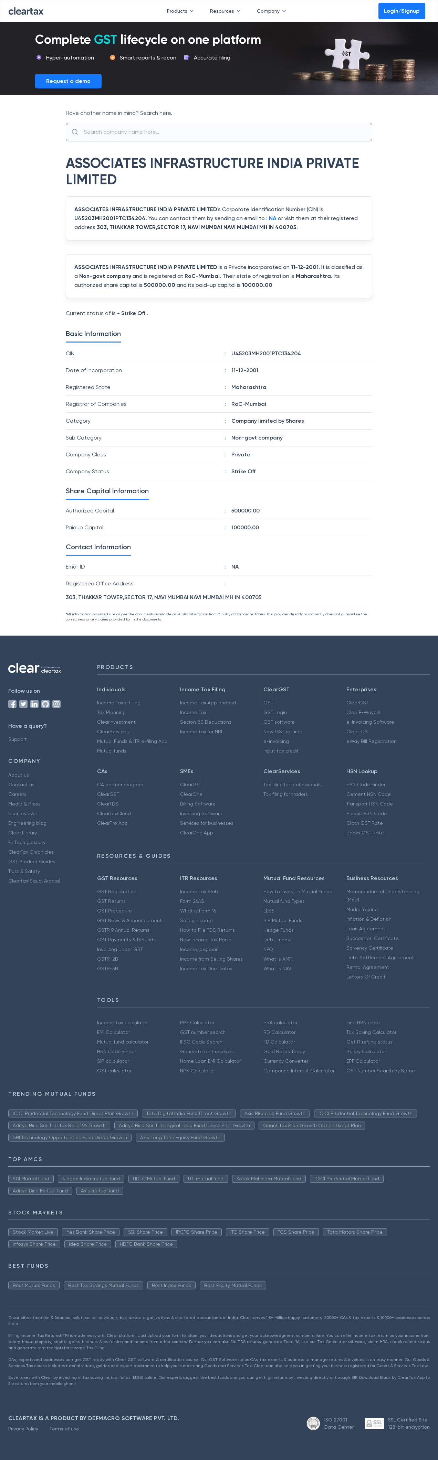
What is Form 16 (198, 910)
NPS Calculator (197, 1070)
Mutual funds (111, 751)
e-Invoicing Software (370, 722)
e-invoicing (276, 741)
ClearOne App (196, 832)
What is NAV (277, 968)
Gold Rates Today (284, 1051)
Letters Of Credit (366, 977)
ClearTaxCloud (114, 813)
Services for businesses (206, 823)
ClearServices (113, 731)
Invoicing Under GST (120, 949)
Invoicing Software (201, 813)
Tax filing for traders (285, 794)
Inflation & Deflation (369, 919)
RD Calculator (279, 1032)
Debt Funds (276, 939)
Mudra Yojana (362, 909)
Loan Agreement (365, 928)
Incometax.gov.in (199, 949)
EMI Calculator (113, 1032)
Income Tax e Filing (118, 702)
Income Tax (193, 712)
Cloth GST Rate (364, 823)
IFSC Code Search (201, 1042)
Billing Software (198, 804)
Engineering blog (27, 823)
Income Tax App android (208, 702)
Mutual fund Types (284, 901)
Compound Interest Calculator (298, 1070)
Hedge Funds (278, 930)
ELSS (268, 910)
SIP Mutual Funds (282, 920)
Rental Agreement (367, 967)
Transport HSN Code (369, 804)
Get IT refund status (369, 1042)
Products (181, 11)
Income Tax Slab (199, 891)
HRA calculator (280, 1022)
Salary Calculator (366, 1051)
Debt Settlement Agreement (380, 957)
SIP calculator (113, 1061)
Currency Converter (285, 1061)
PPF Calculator (197, 1022)
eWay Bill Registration (371, 741)
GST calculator (114, 1070)
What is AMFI (278, 959)
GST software (279, 722)
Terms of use (64, 1428)
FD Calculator (279, 1042)
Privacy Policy (23, 1428)
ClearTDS (357, 731)
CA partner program (120, 784)
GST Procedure (114, 910)
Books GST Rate (365, 832)
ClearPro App (112, 823)
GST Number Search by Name (380, 1070)
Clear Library (22, 832)
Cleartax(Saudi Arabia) (34, 881)
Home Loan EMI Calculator (210, 1061)
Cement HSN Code (368, 794)
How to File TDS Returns (207, 930)
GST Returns (111, 901)
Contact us (21, 784)
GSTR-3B (107, 968)
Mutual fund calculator (122, 1042)
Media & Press (24, 804)
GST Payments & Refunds (126, 939)
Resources (226, 11)
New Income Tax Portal (206, 939)
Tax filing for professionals (292, 784)
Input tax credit (281, 751)
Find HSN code (363, 1022)
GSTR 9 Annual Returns (123, 930)
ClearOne (191, 794)
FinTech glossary (26, 842)
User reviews (22, 813)
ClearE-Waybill (363, 712)
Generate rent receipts (207, 1051)
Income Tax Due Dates (206, 968)
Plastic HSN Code (366, 813)
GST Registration (116, 891)
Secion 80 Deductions (205, 722)
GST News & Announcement (129, 920)
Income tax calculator (122, 1022)
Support (17, 739)
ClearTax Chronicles (31, 852)
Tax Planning (111, 712)
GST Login (275, 712)
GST (268, 702)
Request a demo (68, 81)
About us (18, 775)
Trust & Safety (24, 871)
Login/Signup (402, 11)
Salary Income (196, 920)
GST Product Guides (31, 861)
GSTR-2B (107, 959)
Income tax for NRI (201, 731)
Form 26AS (192, 901)
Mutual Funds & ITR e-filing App (132, 741)
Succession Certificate (372, 938)
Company (273, 11)
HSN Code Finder (365, 784)
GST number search (203, 1032)
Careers (17, 794)
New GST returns (282, 731)
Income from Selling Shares (211, 959)
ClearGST (357, 702)
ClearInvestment (116, 722)
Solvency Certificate (369, 948)
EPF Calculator (363, 1061)
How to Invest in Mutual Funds (297, 891)
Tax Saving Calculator (371, 1032)
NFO (268, 949)
